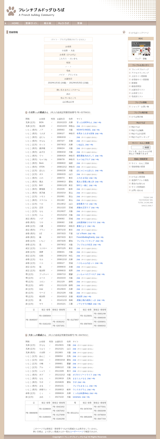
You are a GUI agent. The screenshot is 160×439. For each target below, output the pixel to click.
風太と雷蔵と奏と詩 (85, 182)
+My (99, 122)
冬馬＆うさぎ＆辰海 (85, 133)
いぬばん (80, 144)
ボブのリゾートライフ (82, 375)
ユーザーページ (76, 431)
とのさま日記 (82, 178)
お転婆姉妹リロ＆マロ (86, 222)
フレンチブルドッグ (140, 69)
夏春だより (81, 226)
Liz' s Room (82, 233)
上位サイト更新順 (139, 76)
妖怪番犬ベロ (82, 204)
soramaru (77, 397)
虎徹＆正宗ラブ (83, 207)
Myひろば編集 (137, 130)
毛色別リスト (137, 96)
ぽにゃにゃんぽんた (85, 170)
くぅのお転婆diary (81, 393)
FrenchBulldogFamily (86, 237)
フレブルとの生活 (84, 244)
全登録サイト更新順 (140, 79)
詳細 (95, 122)
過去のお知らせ (138, 183)
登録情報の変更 (138, 167)
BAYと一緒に (82, 185)
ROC (141, 39)
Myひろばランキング (140, 137)
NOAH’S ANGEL (84, 130)
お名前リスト (137, 93)
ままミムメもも (79, 378)
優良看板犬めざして (85, 156)
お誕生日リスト (138, 90)
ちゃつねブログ (83, 159)
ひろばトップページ (140, 33)
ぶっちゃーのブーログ (86, 274)
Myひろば (135, 127)
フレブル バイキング (86, 241)
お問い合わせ (137, 190)
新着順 (134, 83)
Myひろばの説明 (138, 134)
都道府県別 (136, 86)
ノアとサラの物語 (84, 304)
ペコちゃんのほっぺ (85, 263)
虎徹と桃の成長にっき (86, 300)
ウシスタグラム (79, 389)
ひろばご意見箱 (138, 177)
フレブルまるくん (80, 386)
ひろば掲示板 (137, 117)
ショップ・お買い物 (140, 106)
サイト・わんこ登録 (140, 163)
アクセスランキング (140, 73)
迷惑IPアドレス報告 (140, 180)
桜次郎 (79, 296)
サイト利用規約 (138, 187)
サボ (75, 382)
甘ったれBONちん (84, 122)
